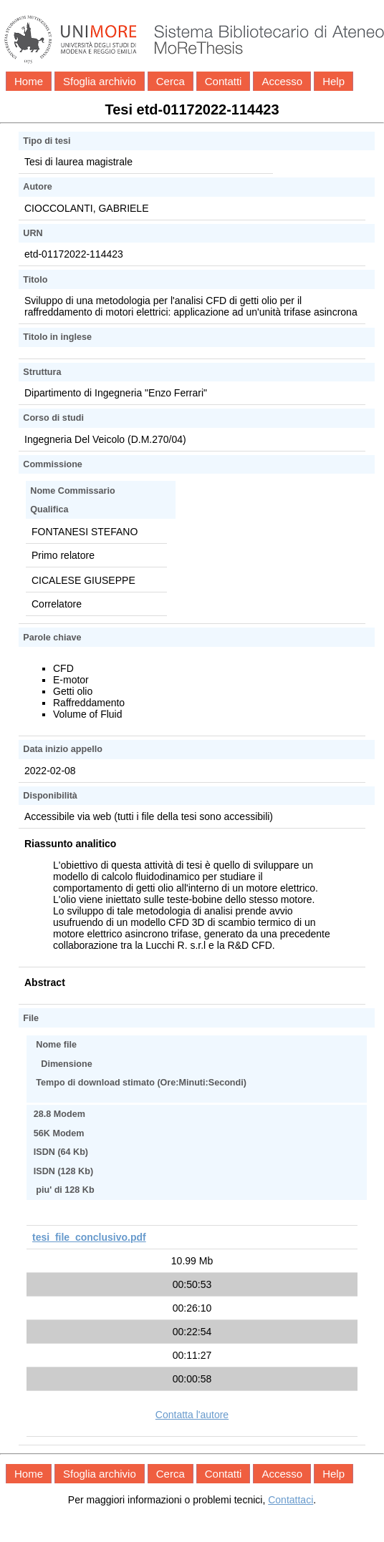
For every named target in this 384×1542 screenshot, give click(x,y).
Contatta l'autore (192, 1414)
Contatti (223, 81)
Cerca (170, 81)
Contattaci (290, 1500)
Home (28, 81)
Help (333, 81)
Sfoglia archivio (99, 81)
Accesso (281, 81)
